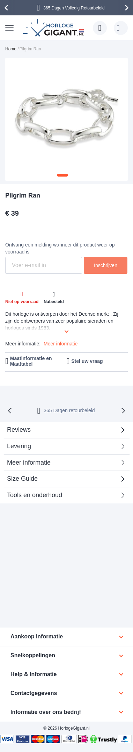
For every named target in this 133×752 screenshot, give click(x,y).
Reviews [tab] (19, 429)
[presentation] (7, 7)
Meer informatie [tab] (29, 462)
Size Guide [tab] (22, 478)
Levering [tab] (19, 446)
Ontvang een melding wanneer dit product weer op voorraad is (60, 248)
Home (10, 48)
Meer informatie (60, 343)
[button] (62, 175)
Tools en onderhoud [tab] (34, 495)
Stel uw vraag (87, 361)
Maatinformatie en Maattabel (31, 361)
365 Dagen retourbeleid (69, 410)
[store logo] (54, 28)
